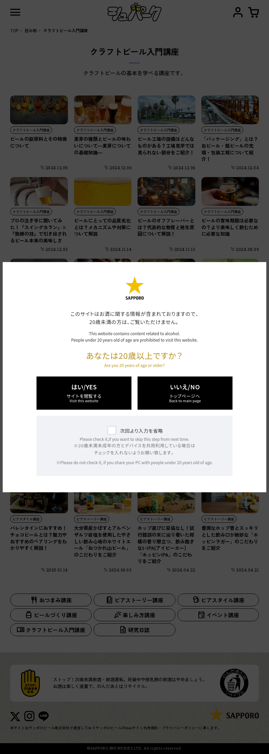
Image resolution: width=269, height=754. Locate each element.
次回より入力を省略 (141, 430)
